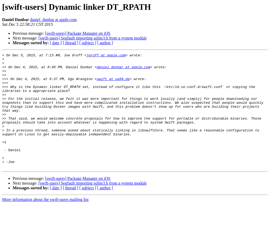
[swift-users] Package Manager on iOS (77, 33)
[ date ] (56, 43)
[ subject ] (87, 43)
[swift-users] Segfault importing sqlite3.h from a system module (92, 38)
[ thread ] (70, 43)
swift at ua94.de (113, 84)
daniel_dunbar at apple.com (53, 19)
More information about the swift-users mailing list (45, 222)
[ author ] (105, 43)
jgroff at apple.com (106, 55)
